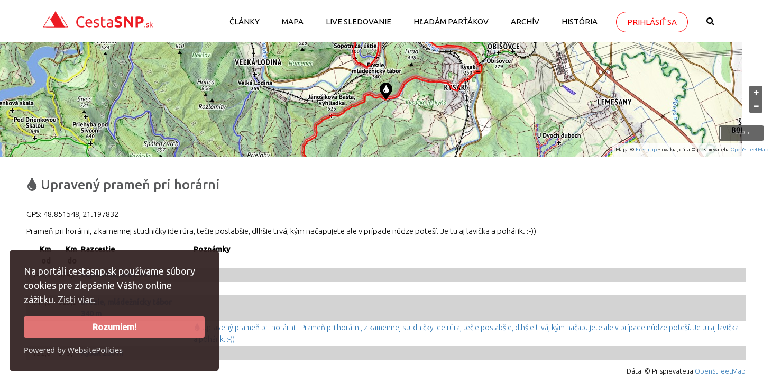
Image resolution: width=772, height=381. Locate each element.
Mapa (293, 21)
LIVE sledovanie (358, 21)
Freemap (646, 149)
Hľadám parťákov (451, 21)
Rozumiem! (114, 327)
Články (244, 21)
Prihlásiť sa (652, 21)
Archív (525, 21)
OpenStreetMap (749, 149)
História (580, 21)
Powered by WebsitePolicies (73, 350)
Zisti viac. (77, 299)
